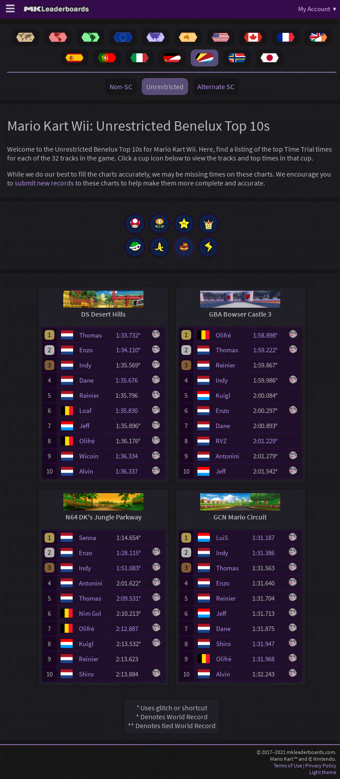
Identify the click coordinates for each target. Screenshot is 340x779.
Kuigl (223, 395)
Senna (87, 537)
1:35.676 (130, 380)
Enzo (86, 350)
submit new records (44, 182)
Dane (86, 380)
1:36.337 (130, 471)
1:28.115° (131, 552)
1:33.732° (131, 335)
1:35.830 (130, 410)
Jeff (84, 425)
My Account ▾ (317, 8)
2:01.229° (268, 441)
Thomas (90, 335)
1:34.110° (131, 350)
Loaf (85, 410)
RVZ (221, 441)
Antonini (227, 456)
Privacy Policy (320, 765)
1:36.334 (130, 456)
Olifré (86, 441)
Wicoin (88, 456)
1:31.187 (267, 537)
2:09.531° (131, 598)
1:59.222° (268, 350)
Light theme (322, 772)
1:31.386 (267, 552)
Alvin (86, 471)
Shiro (86, 674)
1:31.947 (267, 643)
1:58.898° (268, 335)
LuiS (222, 537)
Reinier (89, 395)
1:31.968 (267, 659)
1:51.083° (131, 568)
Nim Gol (90, 613)
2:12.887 (131, 628)
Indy (85, 365)
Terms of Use (288, 765)
